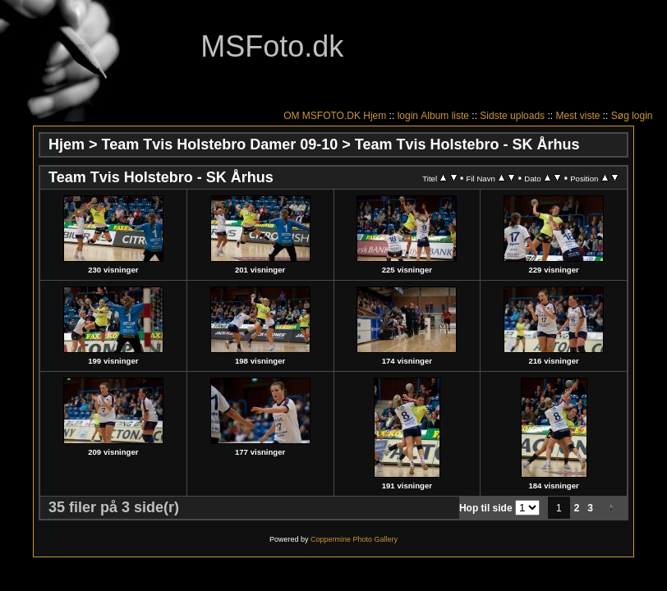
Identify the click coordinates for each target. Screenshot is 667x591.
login (408, 115)
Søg (620, 115)
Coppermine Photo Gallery (354, 539)
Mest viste (577, 115)
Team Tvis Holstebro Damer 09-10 (220, 144)
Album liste (445, 115)
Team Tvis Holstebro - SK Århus (467, 144)
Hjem (374, 115)
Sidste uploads (512, 115)
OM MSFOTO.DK (322, 115)
